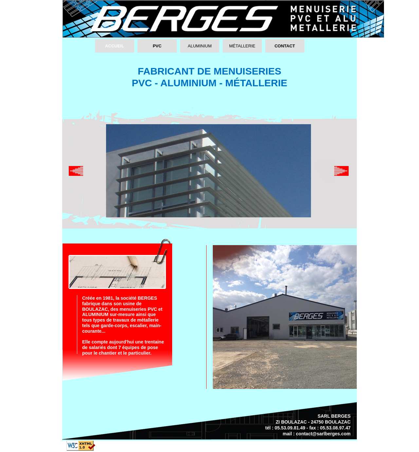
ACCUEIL (114, 45)
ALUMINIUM (200, 45)
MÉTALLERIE (242, 45)
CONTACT (285, 45)
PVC (157, 45)
